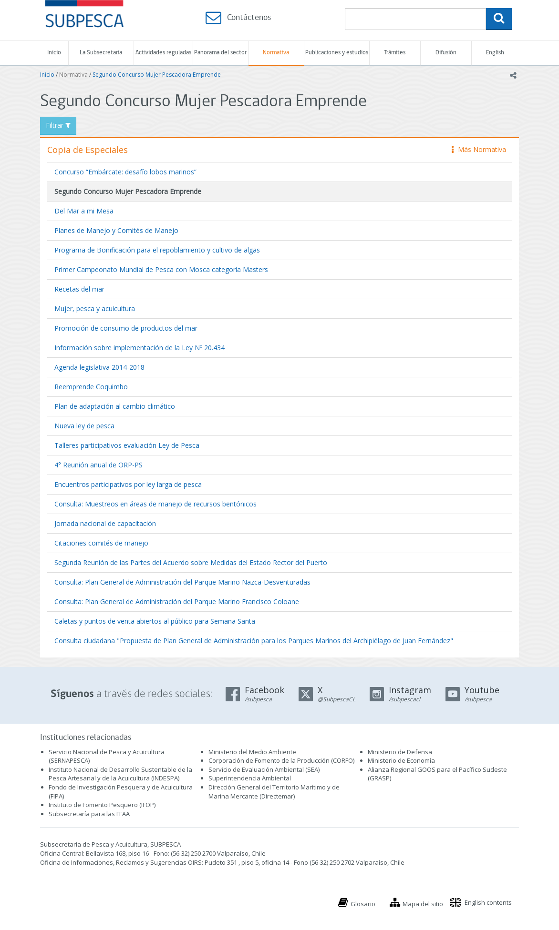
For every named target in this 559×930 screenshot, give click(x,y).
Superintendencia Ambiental (249, 778)
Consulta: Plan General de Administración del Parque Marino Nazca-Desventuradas (182, 581)
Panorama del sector (220, 53)
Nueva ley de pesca (84, 425)
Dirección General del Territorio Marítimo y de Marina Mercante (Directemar (274, 791)
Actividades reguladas (163, 53)
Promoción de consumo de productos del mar (125, 328)
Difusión (445, 53)
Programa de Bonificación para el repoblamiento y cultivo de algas (157, 249)
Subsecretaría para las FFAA (89, 813)
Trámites (394, 53)
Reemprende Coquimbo (91, 386)
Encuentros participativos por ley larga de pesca (128, 484)
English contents (488, 902)
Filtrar (58, 125)
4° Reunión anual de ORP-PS (98, 464)
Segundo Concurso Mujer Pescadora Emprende (157, 75)
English (495, 53)
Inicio (54, 53)
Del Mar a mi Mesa (84, 210)
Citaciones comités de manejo (101, 542)
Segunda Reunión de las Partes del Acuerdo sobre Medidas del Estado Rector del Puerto (190, 562)
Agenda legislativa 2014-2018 (99, 367)
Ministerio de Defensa (400, 752)
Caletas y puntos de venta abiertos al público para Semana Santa (154, 621)
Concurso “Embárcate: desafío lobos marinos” (125, 171)
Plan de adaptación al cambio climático (114, 406)
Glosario (363, 904)
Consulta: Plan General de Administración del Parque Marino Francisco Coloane (176, 601)
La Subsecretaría (101, 53)
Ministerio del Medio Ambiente (252, 752)
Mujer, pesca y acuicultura (94, 308)
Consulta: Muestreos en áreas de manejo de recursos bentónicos (155, 503)
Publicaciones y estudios (336, 53)
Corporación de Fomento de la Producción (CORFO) (281, 760)
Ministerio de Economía (401, 760)
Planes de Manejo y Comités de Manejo (116, 230)
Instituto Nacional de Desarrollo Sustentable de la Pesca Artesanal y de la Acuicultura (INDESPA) (120, 774)
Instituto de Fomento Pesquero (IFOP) (102, 804)
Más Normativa (479, 149)
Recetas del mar (79, 288)
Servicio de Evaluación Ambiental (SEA (263, 769)
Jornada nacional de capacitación (105, 523)
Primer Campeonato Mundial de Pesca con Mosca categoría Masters (161, 269)
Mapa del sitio (423, 904)
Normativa (276, 53)
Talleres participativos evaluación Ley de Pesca (126, 445)
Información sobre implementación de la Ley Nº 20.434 (139, 347)
